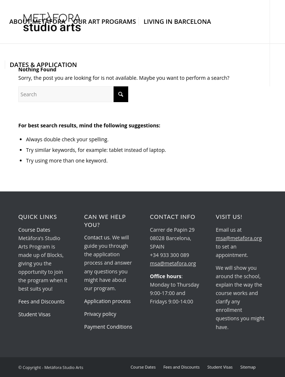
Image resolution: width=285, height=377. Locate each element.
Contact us (97, 237)
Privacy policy (100, 313)
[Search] (73, 94)
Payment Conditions (108, 326)
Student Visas (34, 314)
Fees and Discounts (41, 301)
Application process (107, 301)
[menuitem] (37, 21)
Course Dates (34, 229)
